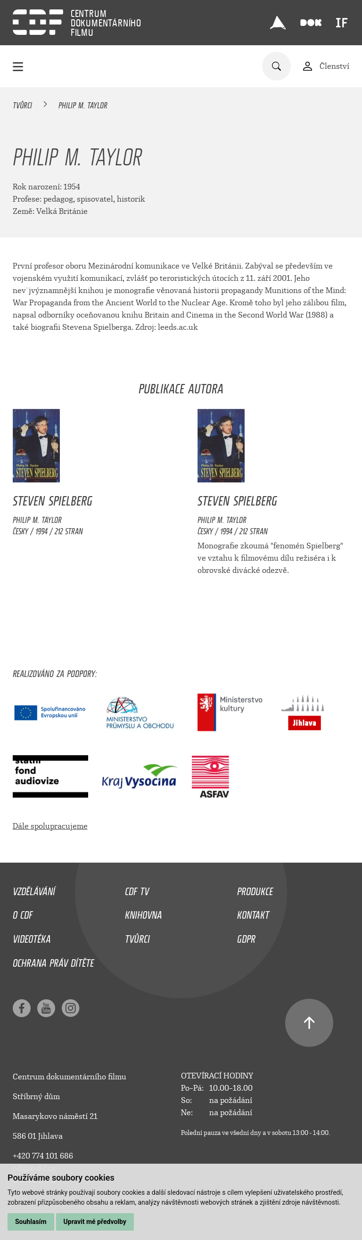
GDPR (246, 936)
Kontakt (253, 912)
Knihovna (143, 912)
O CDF (23, 912)
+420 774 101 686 (43, 1155)
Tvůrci (22, 103)
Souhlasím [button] (31, 1221)
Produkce (255, 889)
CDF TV (137, 889)
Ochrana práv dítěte (53, 961)
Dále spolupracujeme (50, 826)
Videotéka (32, 936)
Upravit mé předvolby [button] (95, 1221)
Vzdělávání (34, 889)
